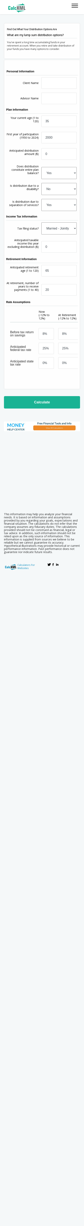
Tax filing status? (28, 228)
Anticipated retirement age (24, 268)
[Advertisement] (40, 471)
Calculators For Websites (26, 566)
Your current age (24, 119)
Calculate (42, 402)
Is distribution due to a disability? (24, 187)
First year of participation (23, 135)
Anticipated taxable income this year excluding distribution (23, 243)
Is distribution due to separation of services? (24, 203)
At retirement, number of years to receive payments (23, 286)
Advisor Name (29, 98)
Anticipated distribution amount (24, 152)
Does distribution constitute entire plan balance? (25, 169)
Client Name (31, 83)
